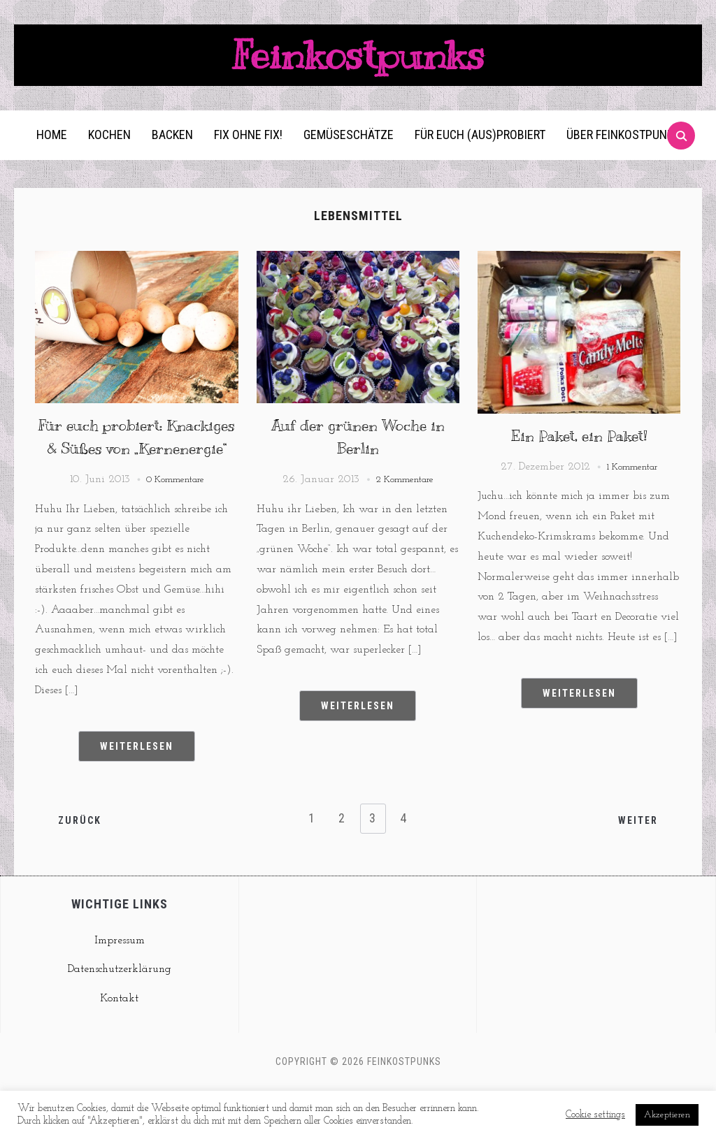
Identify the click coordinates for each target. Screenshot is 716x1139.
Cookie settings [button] (595, 1115)
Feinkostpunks (358, 66)
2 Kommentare (404, 503)
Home (51, 158)
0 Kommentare (175, 526)
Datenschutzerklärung (119, 1016)
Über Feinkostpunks (623, 158)
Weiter (637, 865)
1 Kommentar (632, 490)
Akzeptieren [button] (667, 1114)
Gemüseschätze (348, 158)
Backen (172, 158)
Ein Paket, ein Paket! (578, 459)
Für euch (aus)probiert (480, 158)
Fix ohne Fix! (248, 158)
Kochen (109, 158)
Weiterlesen (136, 793)
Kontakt (119, 1045)
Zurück (81, 865)
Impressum (119, 987)
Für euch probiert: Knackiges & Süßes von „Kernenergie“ (136, 472)
